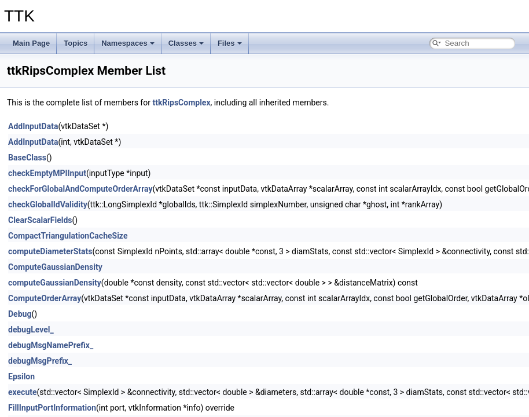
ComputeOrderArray (44, 298)
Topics (75, 43)
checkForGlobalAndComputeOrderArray (80, 188)
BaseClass (27, 157)
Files (230, 43)
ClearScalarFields (40, 220)
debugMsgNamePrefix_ (50, 345)
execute (22, 392)
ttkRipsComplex (181, 102)
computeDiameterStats (50, 251)
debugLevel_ (31, 329)
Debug (19, 314)
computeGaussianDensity (54, 282)
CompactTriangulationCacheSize (67, 235)
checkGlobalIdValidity (47, 204)
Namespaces (128, 43)
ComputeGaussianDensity (55, 267)
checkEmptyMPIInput (47, 173)
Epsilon (21, 376)
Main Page (31, 43)
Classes (186, 43)
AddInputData (33, 126)
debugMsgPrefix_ (40, 360)
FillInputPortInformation (52, 407)
